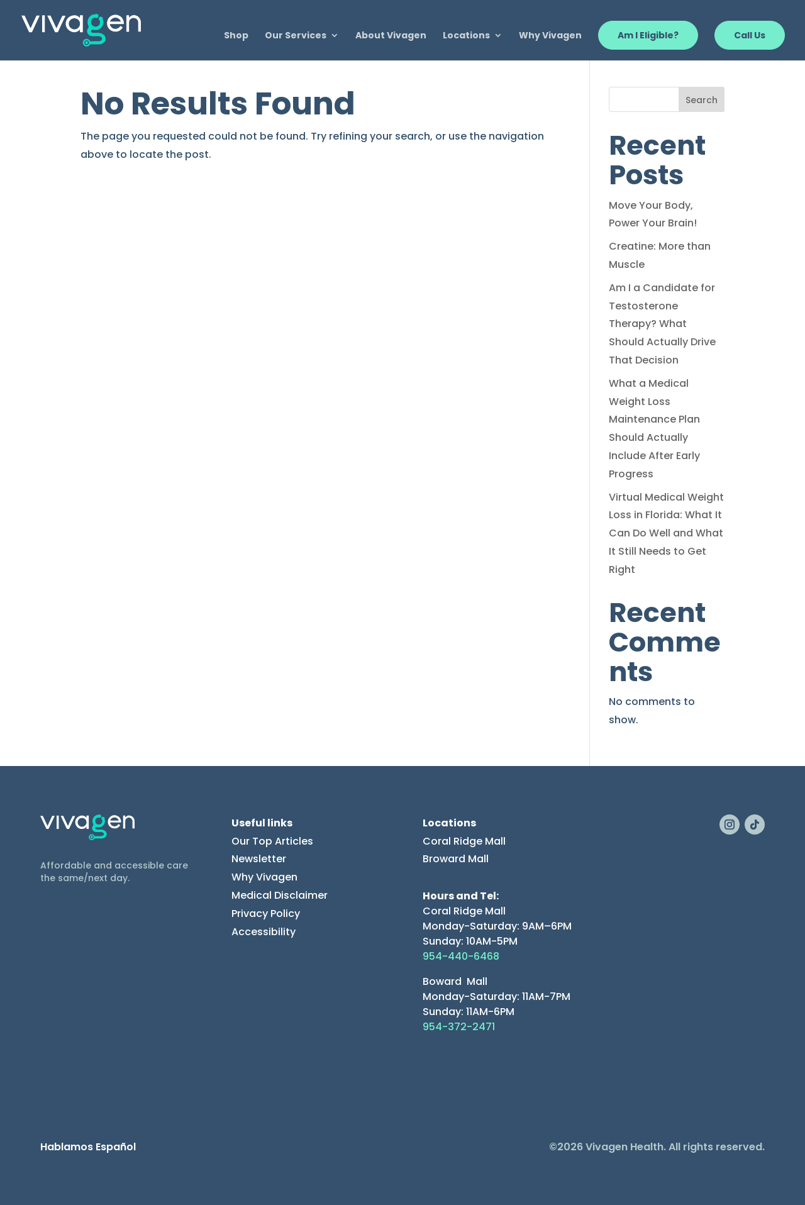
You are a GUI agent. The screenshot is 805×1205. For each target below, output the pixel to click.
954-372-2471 (459, 1026)
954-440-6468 (461, 956)
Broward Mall (456, 859)
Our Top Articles (272, 841)
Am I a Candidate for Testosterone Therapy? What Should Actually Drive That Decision (662, 323)
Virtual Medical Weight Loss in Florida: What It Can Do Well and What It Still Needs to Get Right (666, 533)
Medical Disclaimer (279, 895)
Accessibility (263, 932)
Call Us (749, 35)
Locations (466, 36)
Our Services (295, 36)
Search (702, 100)
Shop (236, 36)
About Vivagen (390, 36)
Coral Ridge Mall (464, 841)
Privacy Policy (265, 913)
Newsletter (258, 859)
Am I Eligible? (648, 35)
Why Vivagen (550, 36)
